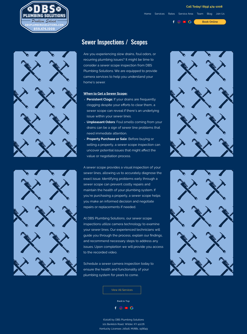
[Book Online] (210, 22)
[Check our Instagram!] (121, 308)
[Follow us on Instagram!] (179, 22)
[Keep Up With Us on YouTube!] (126, 308)
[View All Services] (122, 290)
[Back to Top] (123, 301)
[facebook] (173, 22)
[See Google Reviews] (190, 22)
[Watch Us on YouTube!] (184, 22)
